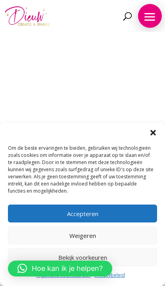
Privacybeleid (110, 275)
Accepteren (82, 214)
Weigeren (82, 236)
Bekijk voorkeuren (82, 257)
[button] (153, 133)
